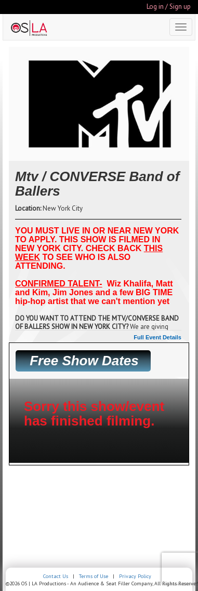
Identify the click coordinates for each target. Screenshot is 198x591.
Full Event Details (157, 337)
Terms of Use (93, 576)
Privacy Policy (135, 576)
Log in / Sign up (169, 6)
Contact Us (55, 576)
